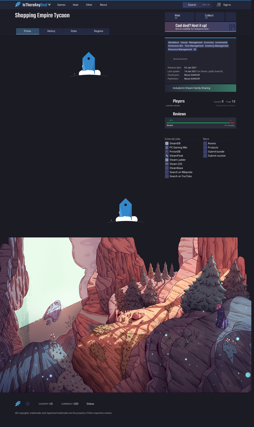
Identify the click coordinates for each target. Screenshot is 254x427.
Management (195, 42)
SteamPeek (174, 156)
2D (195, 49)
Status (89, 403)
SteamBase (174, 168)
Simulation (173, 42)
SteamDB (173, 143)
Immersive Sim (175, 45)
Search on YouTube (178, 176)
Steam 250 (173, 164)
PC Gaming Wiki (176, 147)
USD (68, 403)
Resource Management (180, 49)
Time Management (194, 45)
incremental (221, 42)
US (44, 403)
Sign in (229, 5)
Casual (184, 42)
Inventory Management (216, 45)
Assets (209, 143)
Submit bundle (213, 152)
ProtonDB (173, 152)
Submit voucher (214, 156)
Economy (209, 42)
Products (210, 147)
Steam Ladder (175, 160)
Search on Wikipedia (178, 172)
